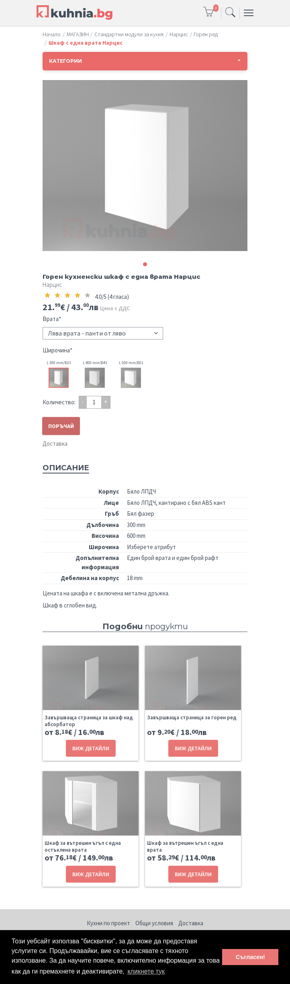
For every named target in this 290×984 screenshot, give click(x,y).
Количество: (59, 402)
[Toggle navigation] (230, 13)
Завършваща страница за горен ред (192, 717)
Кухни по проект (108, 923)
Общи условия (154, 923)
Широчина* (57, 350)
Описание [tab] (66, 467)
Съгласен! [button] (250, 957)
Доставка (55, 443)
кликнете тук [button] (146, 971)
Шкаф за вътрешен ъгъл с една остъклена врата (83, 846)
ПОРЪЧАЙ (61, 425)
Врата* (52, 319)
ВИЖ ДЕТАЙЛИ (90, 748)
